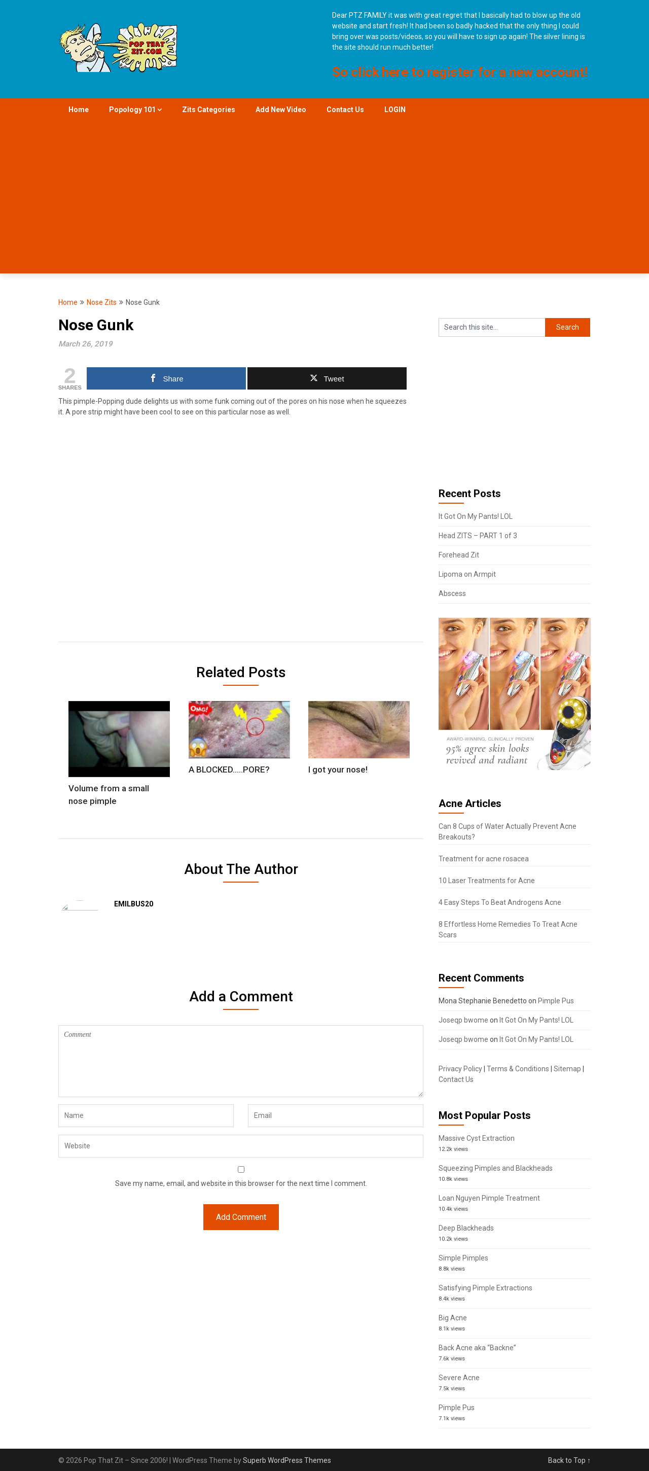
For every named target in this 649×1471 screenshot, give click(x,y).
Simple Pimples (463, 1258)
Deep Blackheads (466, 1228)
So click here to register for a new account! (460, 72)
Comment (240, 1048)
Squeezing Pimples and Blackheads (496, 1168)
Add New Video (281, 110)
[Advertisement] (324, 197)
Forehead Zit (459, 555)
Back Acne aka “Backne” (477, 1348)
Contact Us (345, 110)
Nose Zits (102, 302)
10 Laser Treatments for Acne (487, 881)
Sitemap (567, 1069)
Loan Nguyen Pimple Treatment (489, 1198)
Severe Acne (459, 1378)
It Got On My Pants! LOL (476, 516)
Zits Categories (208, 110)
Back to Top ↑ (569, 1460)
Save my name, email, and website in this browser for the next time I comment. (241, 1171)
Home (78, 110)
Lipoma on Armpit (467, 574)
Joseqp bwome (463, 1020)
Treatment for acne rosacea (484, 859)
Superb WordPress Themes (287, 1460)
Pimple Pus (556, 1001)
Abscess (452, 593)
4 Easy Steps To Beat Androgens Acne (500, 902)
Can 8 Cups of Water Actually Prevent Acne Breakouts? (507, 831)
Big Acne (453, 1318)
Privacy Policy (460, 1069)
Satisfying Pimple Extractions (485, 1288)
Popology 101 (132, 110)
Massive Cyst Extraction (477, 1138)
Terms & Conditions (518, 1069)
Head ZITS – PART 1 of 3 (478, 536)
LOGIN (395, 110)
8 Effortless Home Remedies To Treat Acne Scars (508, 929)
